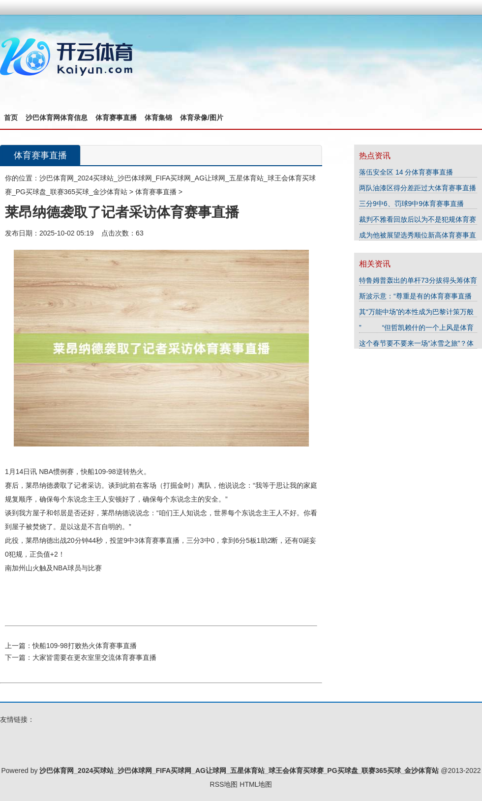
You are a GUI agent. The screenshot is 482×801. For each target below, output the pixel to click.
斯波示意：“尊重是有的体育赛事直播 (415, 296)
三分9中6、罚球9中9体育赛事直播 (411, 204)
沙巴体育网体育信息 (57, 117)
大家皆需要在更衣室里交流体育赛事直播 (94, 657)
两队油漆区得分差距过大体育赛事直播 (417, 188)
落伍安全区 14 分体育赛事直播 (406, 172)
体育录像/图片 (201, 117)
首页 (11, 117)
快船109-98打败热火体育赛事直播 (84, 646)
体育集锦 (158, 117)
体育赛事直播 (116, 117)
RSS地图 (224, 784)
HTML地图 (256, 784)
